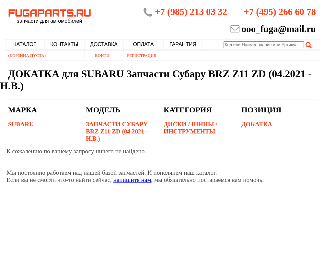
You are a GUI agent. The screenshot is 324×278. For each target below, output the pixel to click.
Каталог (24, 44)
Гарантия (182, 44)
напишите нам (132, 179)
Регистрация (141, 55)
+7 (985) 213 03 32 (191, 11)
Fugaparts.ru (49, 15)
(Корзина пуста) (27, 55)
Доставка (104, 44)
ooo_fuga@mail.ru (279, 29)
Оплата (143, 44)
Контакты (64, 44)
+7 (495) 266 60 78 (280, 11)
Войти (102, 55)
